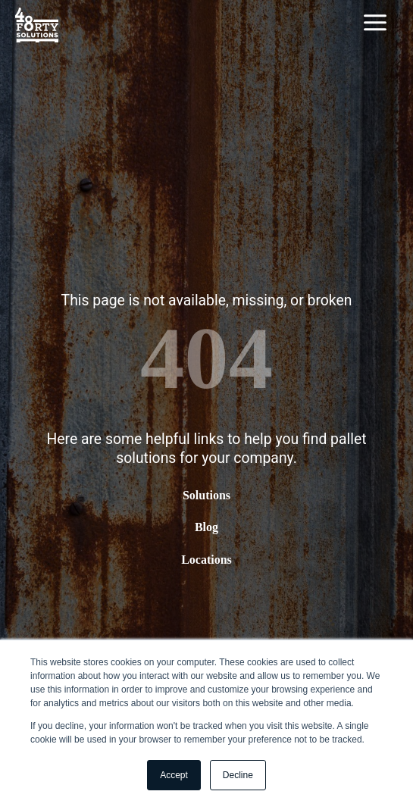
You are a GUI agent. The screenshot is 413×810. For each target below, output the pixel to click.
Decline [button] (238, 775)
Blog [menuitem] (206, 527)
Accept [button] (174, 775)
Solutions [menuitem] (206, 495)
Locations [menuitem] (206, 558)
